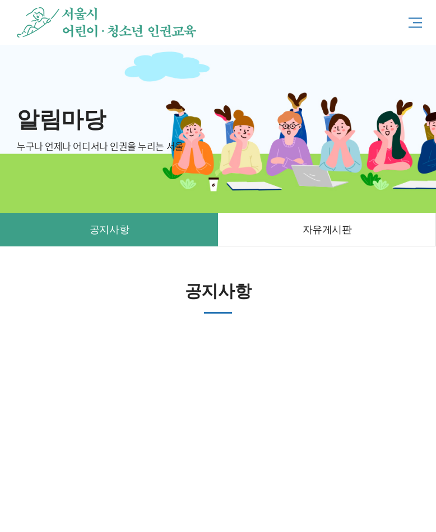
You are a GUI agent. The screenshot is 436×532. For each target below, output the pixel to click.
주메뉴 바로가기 (0, 0)
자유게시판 (327, 229)
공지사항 (109, 229)
